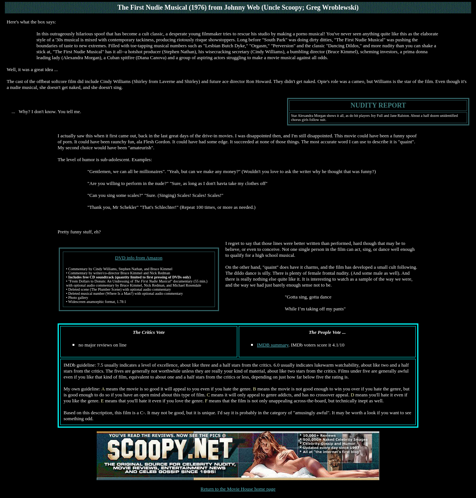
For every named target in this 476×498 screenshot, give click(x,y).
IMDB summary (273, 345)
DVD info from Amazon (138, 258)
